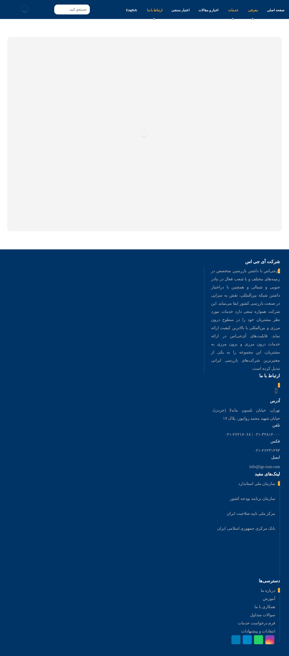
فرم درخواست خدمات (256, 623)
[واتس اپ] (258, 639)
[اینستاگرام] (269, 639)
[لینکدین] (235, 639)
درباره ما (268, 590)
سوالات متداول (262, 615)
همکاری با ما (264, 606)
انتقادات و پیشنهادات (258, 631)
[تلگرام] (247, 639)
